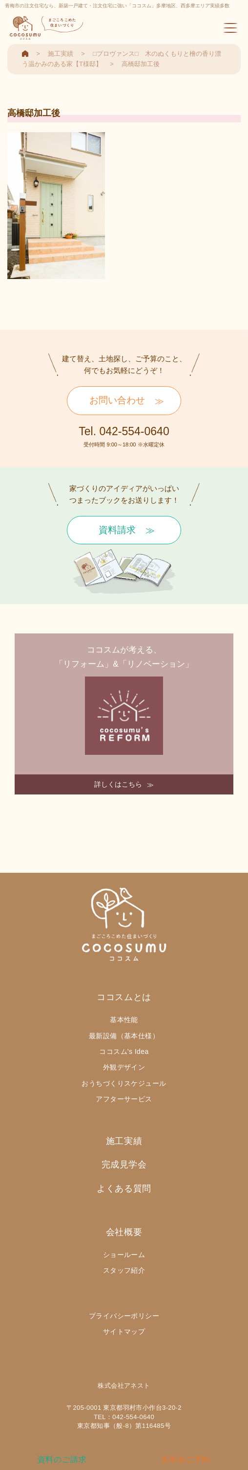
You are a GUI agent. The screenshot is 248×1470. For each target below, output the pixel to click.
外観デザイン (124, 1067)
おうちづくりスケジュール (124, 1083)
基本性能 (124, 1020)
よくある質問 (124, 1188)
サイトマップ (124, 1331)
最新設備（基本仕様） (124, 1036)
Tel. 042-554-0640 (124, 431)
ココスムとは (124, 997)
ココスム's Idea (123, 1051)
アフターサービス (124, 1099)
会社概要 (124, 1232)
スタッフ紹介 (124, 1270)
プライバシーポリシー (124, 1316)
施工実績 (124, 1141)
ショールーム (124, 1255)
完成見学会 (124, 1164)
